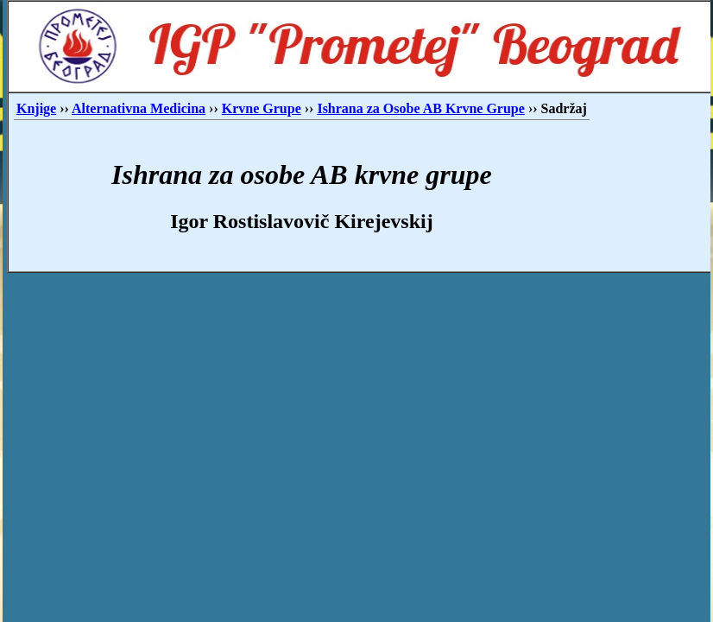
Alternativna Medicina (138, 108)
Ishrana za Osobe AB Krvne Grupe (420, 108)
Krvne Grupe (261, 108)
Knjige (36, 108)
